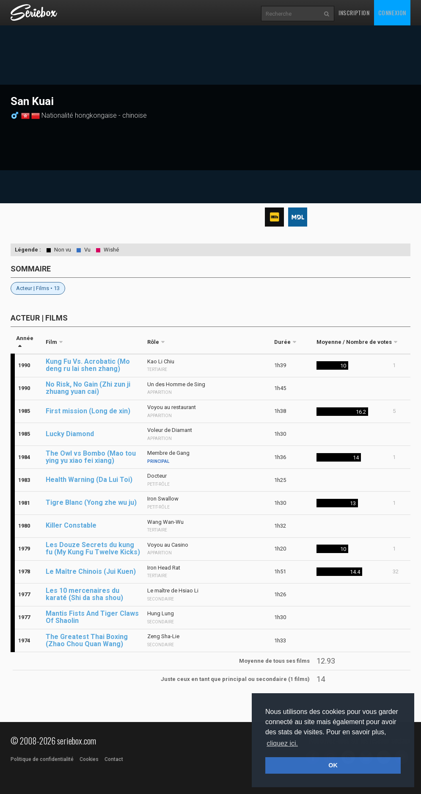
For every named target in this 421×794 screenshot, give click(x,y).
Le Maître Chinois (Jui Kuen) (91, 571)
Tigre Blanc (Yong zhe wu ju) (91, 502)
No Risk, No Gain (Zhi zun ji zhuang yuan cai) (88, 388)
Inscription (354, 12)
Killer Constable (71, 525)
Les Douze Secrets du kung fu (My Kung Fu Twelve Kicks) (93, 548)
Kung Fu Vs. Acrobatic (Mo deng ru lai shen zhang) (88, 365)
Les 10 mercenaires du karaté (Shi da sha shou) (84, 594)
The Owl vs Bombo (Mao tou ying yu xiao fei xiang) (91, 457)
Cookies (89, 759)
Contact (114, 759)
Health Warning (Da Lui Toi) (89, 479)
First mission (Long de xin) (88, 411)
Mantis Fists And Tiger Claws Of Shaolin (92, 617)
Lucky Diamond (70, 433)
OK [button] (333, 765)
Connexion (392, 12)
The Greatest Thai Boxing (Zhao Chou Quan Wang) (87, 640)
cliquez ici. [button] (282, 743)
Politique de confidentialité (42, 759)
